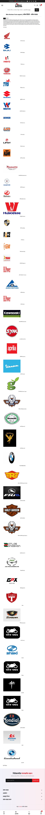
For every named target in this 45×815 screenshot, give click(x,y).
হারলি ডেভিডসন (22, 518)
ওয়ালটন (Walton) (22, 111)
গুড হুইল (22, 762)
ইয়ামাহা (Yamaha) (22, 75)
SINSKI (22, 657)
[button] (5, 27)
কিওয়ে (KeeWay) (22, 251)
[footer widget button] (22, 790)
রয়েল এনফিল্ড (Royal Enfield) (22, 483)
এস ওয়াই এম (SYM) (22, 339)
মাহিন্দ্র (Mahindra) (22, 198)
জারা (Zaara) (22, 304)
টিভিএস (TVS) (22, 87)
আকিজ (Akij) (22, 292)
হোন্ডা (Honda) (22, 40)
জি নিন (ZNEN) (22, 228)
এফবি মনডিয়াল (22, 727)
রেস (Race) (22, 239)
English (7, 18)
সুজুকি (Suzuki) (22, 99)
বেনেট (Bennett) (22, 448)
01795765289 (11, 1)
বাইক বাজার (24, 806)
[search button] (37, 10)
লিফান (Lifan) (22, 146)
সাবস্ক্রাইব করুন (35, 780)
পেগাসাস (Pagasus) (22, 263)
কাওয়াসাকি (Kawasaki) (22, 321)
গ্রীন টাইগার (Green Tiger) (22, 391)
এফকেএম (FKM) (22, 500)
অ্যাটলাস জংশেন (22, 553)
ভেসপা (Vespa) (22, 374)
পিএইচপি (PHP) (22, 570)
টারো (22, 605)
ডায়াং (22, 745)
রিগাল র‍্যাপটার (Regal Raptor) (22, 535)
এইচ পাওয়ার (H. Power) (22, 274)
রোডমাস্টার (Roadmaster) (22, 175)
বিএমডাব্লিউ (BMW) (23, 465)
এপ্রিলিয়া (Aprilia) (22, 356)
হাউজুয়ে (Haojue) (22, 216)
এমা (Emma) (22, 640)
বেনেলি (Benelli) (22, 426)
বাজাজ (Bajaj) (22, 52)
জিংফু (22, 675)
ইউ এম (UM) (22, 134)
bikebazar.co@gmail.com (20, 1)
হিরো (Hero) (22, 64)
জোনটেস (22, 692)
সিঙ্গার (22, 710)
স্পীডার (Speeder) (22, 622)
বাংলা (4, 18)
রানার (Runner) (22, 122)
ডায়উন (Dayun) (22, 187)
